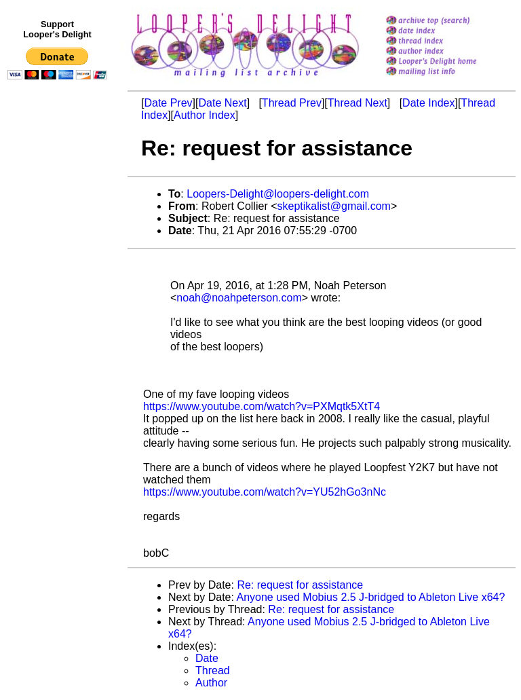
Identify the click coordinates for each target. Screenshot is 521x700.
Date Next (222, 103)
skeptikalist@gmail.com (334, 206)
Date (206, 658)
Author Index (204, 115)
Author (211, 682)
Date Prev (168, 103)
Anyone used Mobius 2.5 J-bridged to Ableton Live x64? (371, 597)
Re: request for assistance (300, 585)
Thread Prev (292, 103)
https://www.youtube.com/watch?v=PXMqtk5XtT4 (261, 406)
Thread (212, 670)
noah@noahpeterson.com (238, 297)
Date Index (428, 103)
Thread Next (357, 103)
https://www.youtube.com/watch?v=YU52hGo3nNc (264, 492)
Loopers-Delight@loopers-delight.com (278, 194)
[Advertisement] (59, 364)
